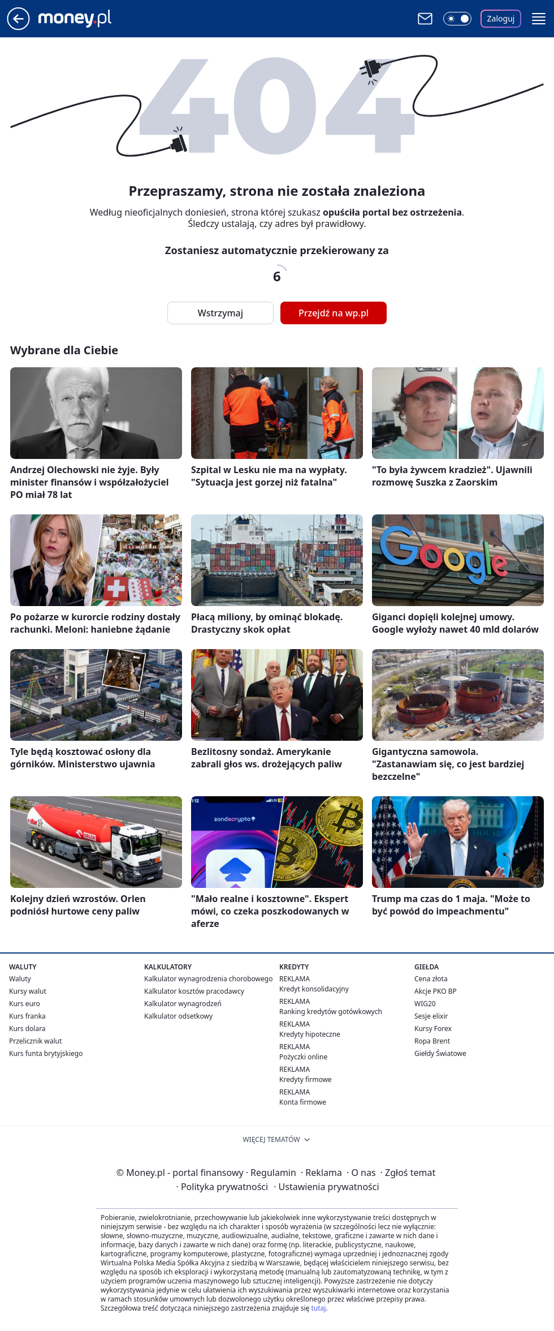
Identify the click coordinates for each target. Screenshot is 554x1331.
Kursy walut (27, 991)
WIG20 (425, 1003)
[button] (539, 19)
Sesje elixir (431, 1016)
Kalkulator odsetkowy (178, 1016)
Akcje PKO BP (435, 991)
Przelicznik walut (35, 1041)
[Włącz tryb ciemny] (457, 18)
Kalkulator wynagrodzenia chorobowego (208, 979)
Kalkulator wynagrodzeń (183, 1003)
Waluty (20, 979)
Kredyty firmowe (305, 1079)
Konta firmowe (302, 1102)
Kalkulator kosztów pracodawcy (194, 991)
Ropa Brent (432, 1041)
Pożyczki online (303, 1057)
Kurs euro (24, 1003)
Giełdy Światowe (440, 1053)
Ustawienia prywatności (326, 1186)
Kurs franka (27, 1016)
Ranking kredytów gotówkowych (330, 1011)
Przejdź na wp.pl (333, 313)
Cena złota (431, 979)
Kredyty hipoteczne (309, 1034)
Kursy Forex (433, 1028)
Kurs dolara (27, 1028)
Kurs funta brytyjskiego (46, 1053)
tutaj (318, 1308)
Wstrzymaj (220, 313)
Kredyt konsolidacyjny (314, 989)
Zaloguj (501, 18)
